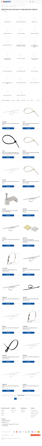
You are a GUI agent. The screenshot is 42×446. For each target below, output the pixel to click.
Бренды (2, 413)
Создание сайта (4, 438)
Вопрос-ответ (33, 415)
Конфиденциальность (5, 435)
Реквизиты (23, 410)
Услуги (2, 415)
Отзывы (12, 411)
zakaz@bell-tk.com (5, 422)
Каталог (2, 410)
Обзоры (32, 416)
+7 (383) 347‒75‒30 (5, 420)
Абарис (2, 439)
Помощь (33, 408)
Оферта (12, 435)
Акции (2, 411)
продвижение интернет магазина (14, 438)
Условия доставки (34, 411)
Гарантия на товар (34, 413)
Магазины (23, 411)
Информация (24, 408)
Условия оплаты (34, 410)
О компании (13, 410)
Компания (13, 408)
